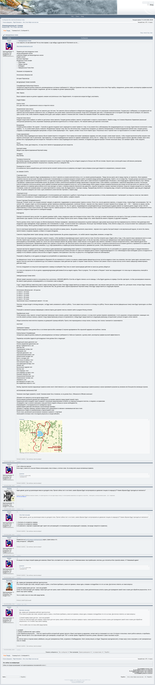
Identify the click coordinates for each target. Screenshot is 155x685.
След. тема (149, 32)
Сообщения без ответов (8, 19)
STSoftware (78, 681)
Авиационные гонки (12, 25)
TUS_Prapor (13, 27)
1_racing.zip (23, 567)
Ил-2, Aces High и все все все (30, 22)
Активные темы (20, 19)
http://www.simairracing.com (25, 46)
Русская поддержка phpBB (77, 682)
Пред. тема (143, 32)
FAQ (72, 16)
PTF (83, 681)
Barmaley (20, 27)
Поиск (77, 16)
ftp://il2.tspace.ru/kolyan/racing (34, 539)
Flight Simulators (17, 22)
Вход (82, 16)
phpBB (71, 679)
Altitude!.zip (23, 475)
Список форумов (7, 22)
